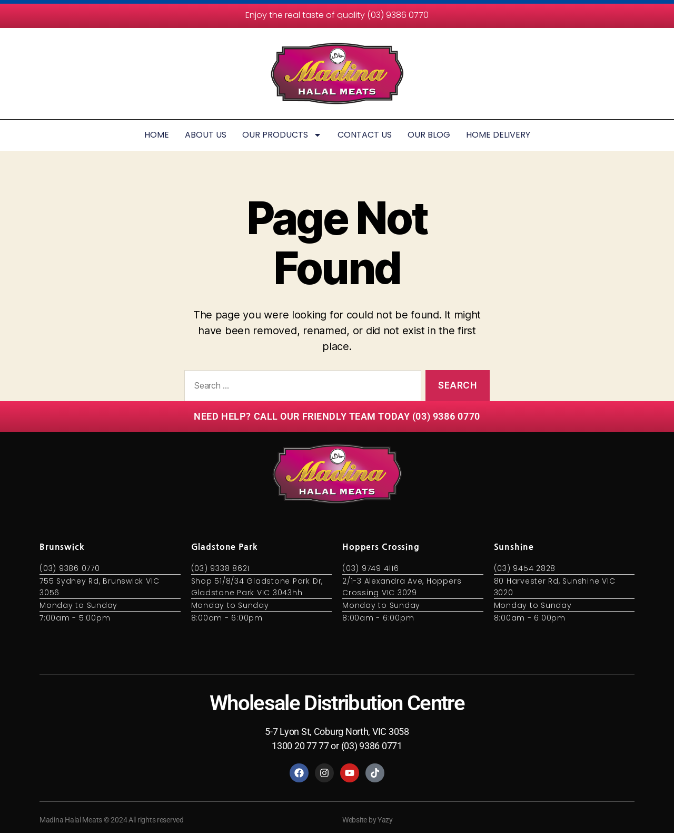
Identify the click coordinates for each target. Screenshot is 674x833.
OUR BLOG (429, 135)
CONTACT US (365, 135)
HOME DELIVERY (498, 135)
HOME (156, 135)
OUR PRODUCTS (282, 135)
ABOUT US (205, 135)
